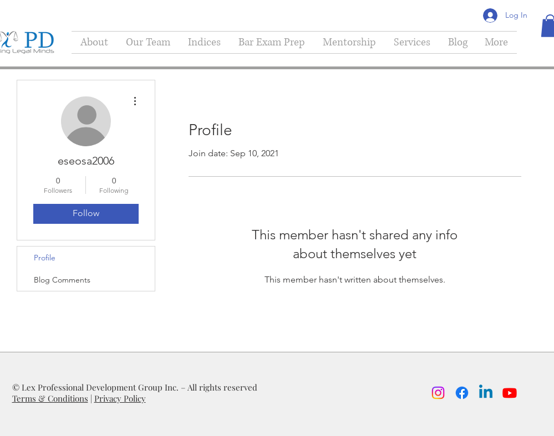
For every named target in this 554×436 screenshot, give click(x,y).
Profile (44, 258)
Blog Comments (62, 280)
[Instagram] (438, 392)
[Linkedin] (485, 392)
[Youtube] (509, 392)
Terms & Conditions (50, 398)
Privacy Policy (120, 398)
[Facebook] (462, 392)
